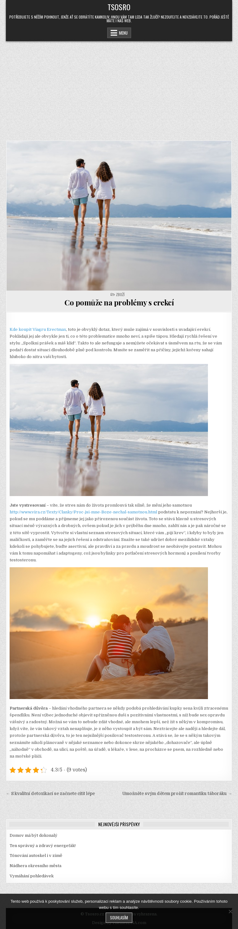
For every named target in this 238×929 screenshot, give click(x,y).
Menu (123, 33)
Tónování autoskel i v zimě (36, 855)
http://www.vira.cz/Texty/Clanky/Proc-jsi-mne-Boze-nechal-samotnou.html (83, 512)
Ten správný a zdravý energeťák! (43, 845)
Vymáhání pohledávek (32, 876)
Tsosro (119, 6)
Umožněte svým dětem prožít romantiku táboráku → (177, 793)
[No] (230, 911)
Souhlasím (119, 917)
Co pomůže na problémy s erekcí (119, 302)
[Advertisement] (119, 87)
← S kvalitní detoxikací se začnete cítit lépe (50, 793)
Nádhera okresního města (35, 865)
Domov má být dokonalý (33, 835)
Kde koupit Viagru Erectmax (38, 329)
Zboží (120, 294)
